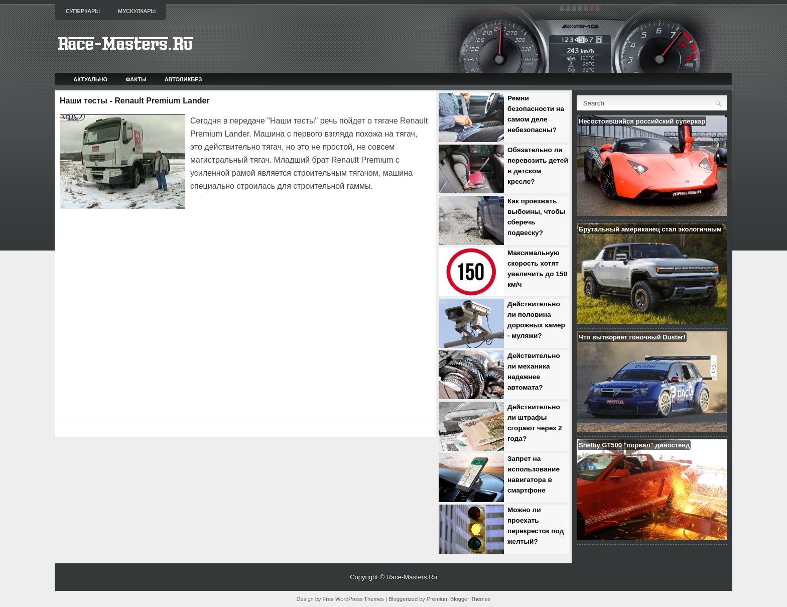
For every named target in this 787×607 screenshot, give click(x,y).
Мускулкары (137, 11)
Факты (136, 79)
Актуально (90, 79)
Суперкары (83, 11)
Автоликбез (183, 79)
